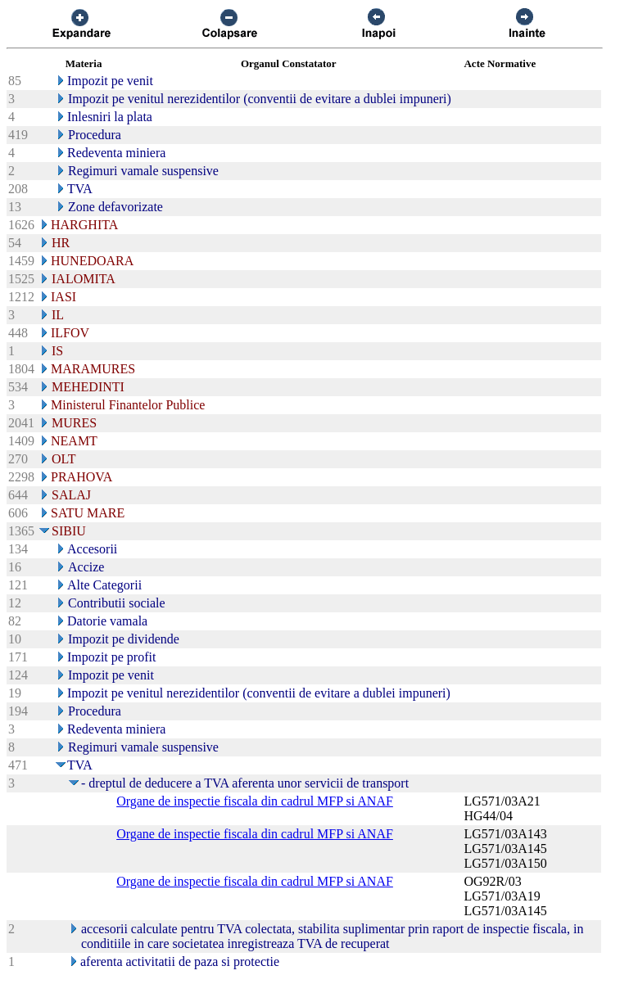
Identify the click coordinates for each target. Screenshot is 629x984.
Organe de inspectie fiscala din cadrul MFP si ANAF (254, 801)
